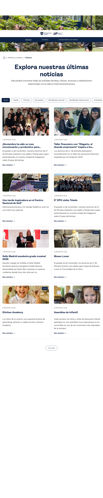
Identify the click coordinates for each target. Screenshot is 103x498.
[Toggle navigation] (99, 493)
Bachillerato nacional (56, 32)
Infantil (15, 32)
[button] (4, 493)
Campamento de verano (68, 9)
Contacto (51, 493)
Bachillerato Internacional (79, 32)
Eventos (45, 9)
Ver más (51, 280)
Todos (5, 32)
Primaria (26, 32)
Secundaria (39, 32)
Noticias (28, 9)
